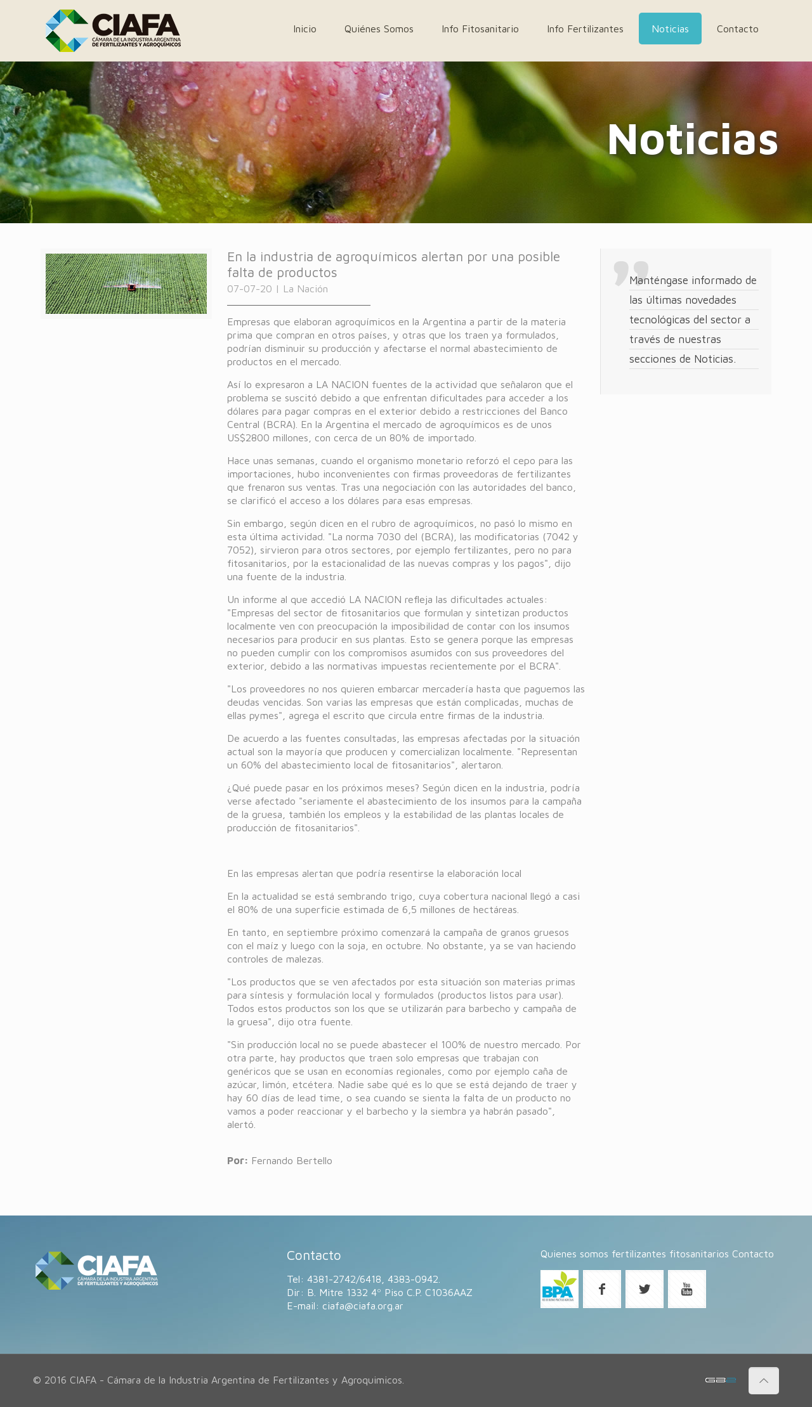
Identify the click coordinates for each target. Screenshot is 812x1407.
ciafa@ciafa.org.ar (362, 1305)
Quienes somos (574, 1253)
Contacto (753, 1253)
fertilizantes (639, 1253)
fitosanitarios (699, 1253)
